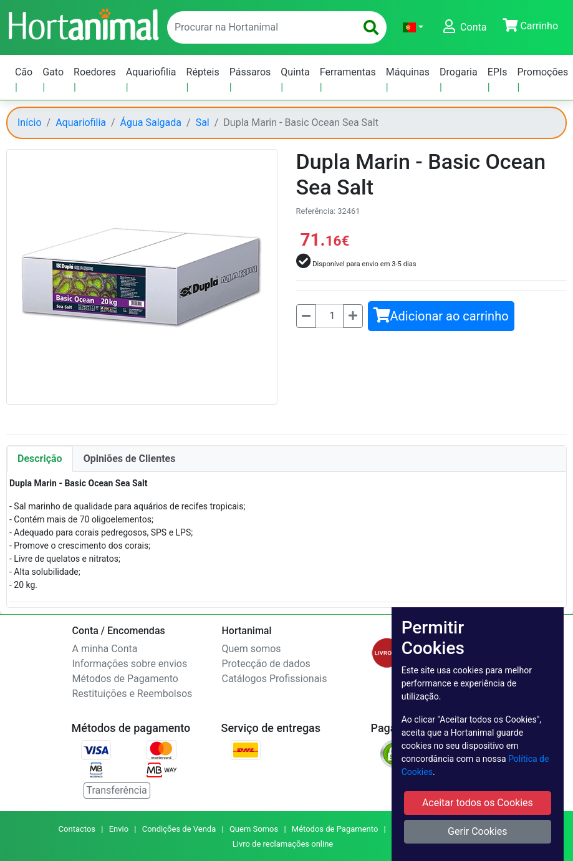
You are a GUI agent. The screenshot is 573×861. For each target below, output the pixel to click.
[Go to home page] (83, 23)
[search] (371, 27)
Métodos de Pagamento (125, 679)
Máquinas (408, 72)
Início (29, 122)
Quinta (295, 72)
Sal (202, 122)
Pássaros (250, 72)
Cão (23, 72)
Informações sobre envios (130, 664)
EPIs (498, 72)
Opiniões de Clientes (130, 458)
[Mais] (353, 316)
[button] (413, 27)
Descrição (39, 458)
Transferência (117, 790)
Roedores (95, 72)
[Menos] (306, 316)
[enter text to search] (258, 27)
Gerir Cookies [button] (478, 831)
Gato (53, 72)
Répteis (202, 72)
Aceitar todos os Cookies (477, 803)
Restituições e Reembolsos (132, 694)
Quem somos (251, 649)
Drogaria (459, 72)
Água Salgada (150, 122)
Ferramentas (348, 72)
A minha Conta (105, 649)
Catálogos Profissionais (274, 679)
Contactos (77, 829)
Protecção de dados (266, 664)
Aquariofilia (151, 72)
